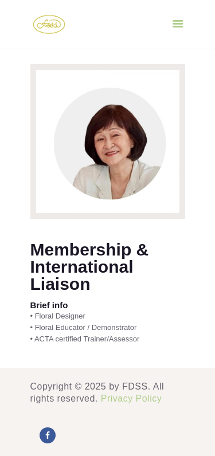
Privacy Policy (131, 398)
